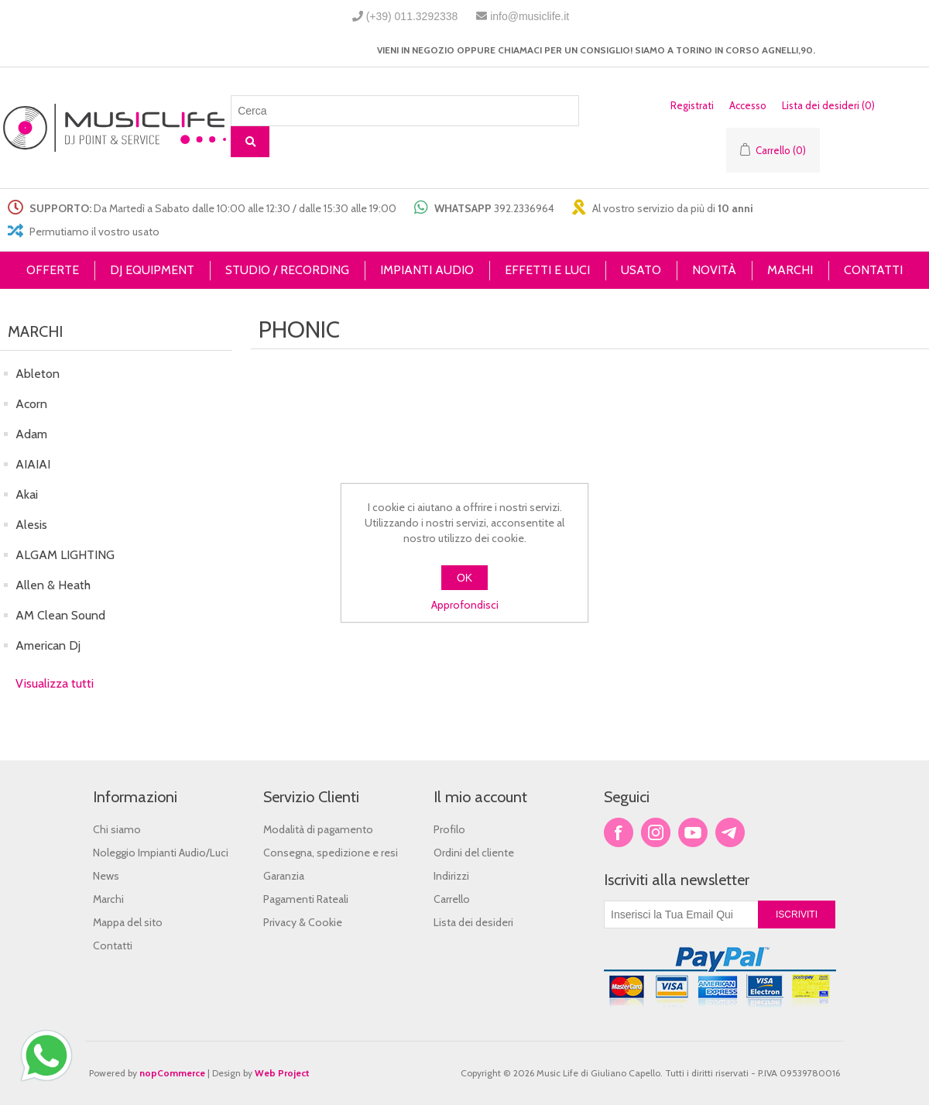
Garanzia (283, 876)
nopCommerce (172, 1073)
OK (464, 577)
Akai (26, 494)
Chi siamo (117, 829)
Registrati (692, 105)
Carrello (452, 899)
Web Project (282, 1073)
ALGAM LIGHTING (65, 554)
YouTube (693, 832)
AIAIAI (32, 464)
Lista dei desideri (473, 922)
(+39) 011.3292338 (412, 16)
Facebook (618, 832)
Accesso (747, 105)
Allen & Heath (53, 585)
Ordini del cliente (474, 853)
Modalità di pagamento (318, 829)
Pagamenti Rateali (305, 899)
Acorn (31, 403)
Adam (31, 434)
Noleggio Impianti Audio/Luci (160, 853)
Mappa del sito (128, 922)
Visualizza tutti (54, 683)
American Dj (48, 645)
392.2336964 (524, 208)
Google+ (730, 832)
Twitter (655, 832)
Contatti (112, 945)
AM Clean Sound (60, 615)
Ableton (37, 373)
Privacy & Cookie (302, 922)
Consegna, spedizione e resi (330, 853)
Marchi (108, 899)
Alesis (31, 524)
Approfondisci (465, 605)
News (106, 876)
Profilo (449, 829)
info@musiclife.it (529, 16)
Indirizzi (451, 876)
